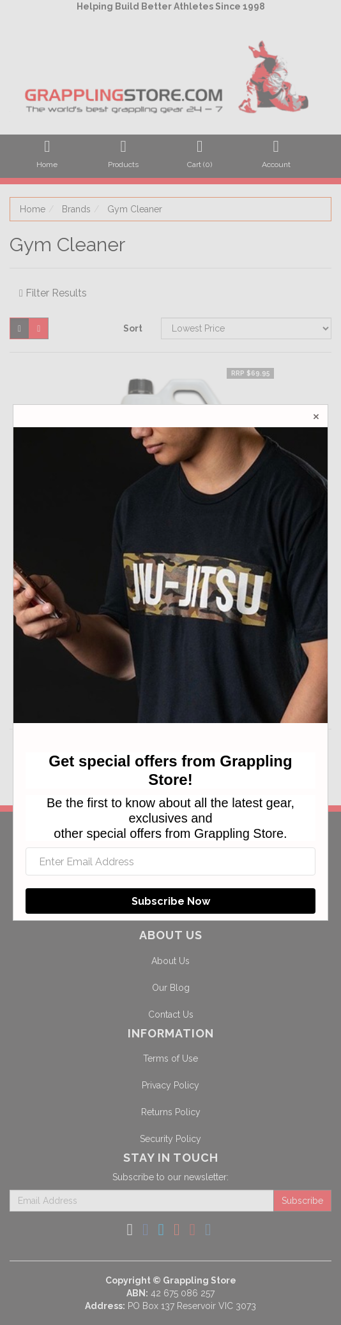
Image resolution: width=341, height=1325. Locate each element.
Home (32, 209)
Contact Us (170, 1014)
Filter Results (53, 293)
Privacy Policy (170, 1085)
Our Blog (171, 988)
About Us (170, 961)
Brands (76, 209)
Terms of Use (170, 1058)
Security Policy (170, 1139)
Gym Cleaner (134, 209)
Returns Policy (171, 1112)
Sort (132, 328)
